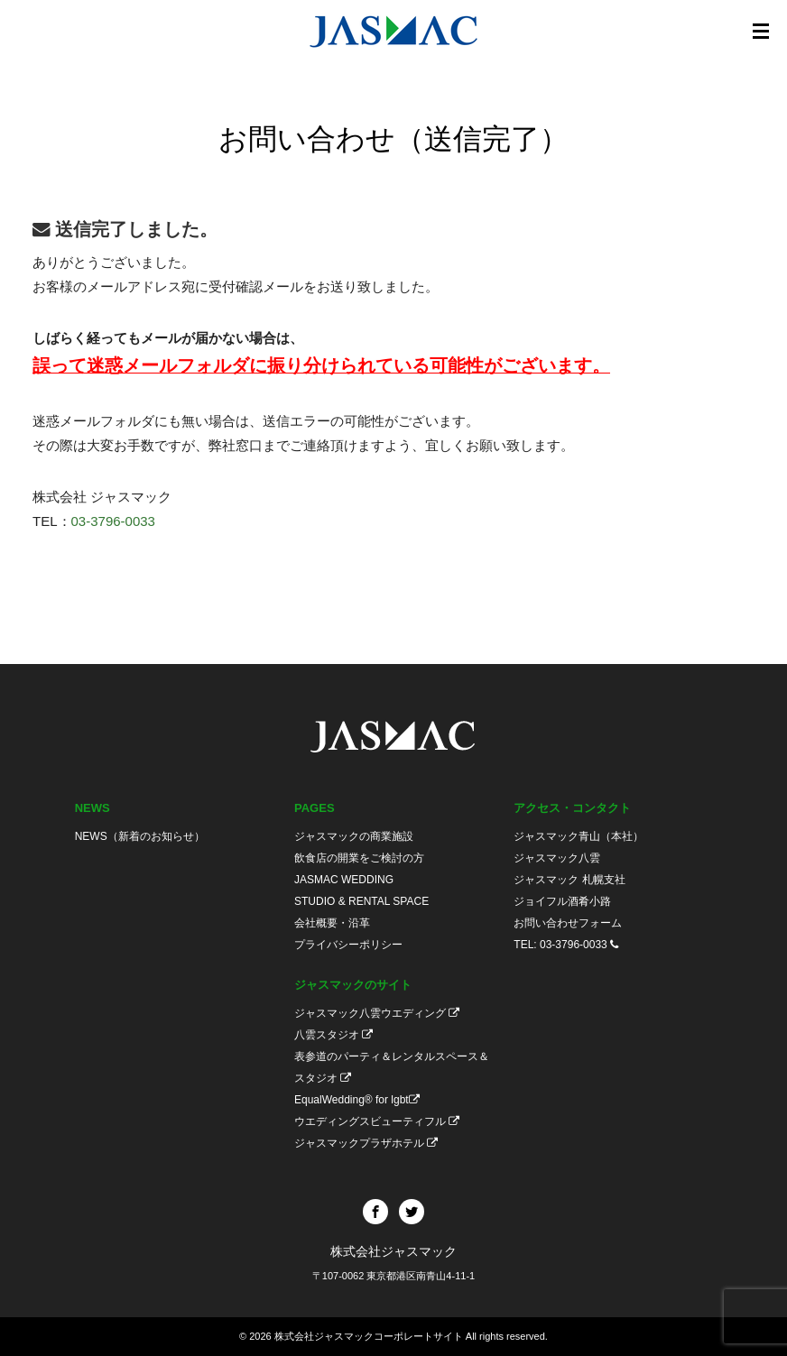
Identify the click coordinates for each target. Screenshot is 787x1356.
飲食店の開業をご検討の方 (359, 858)
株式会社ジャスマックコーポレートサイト (368, 1336)
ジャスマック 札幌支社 (569, 879)
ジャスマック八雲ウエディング (376, 1013)
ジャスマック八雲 (557, 858)
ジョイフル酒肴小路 (562, 901)
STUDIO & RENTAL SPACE (361, 901)
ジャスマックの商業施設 (353, 836)
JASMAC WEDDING (344, 879)
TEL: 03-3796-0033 (566, 944)
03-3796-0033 (113, 521)
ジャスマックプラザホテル (366, 1143)
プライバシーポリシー (348, 944)
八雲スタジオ (333, 1035)
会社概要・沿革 (332, 923)
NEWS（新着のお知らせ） (140, 836)
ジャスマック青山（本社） (578, 836)
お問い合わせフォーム (568, 923)
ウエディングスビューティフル (376, 1121)
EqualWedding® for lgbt (357, 1099)
